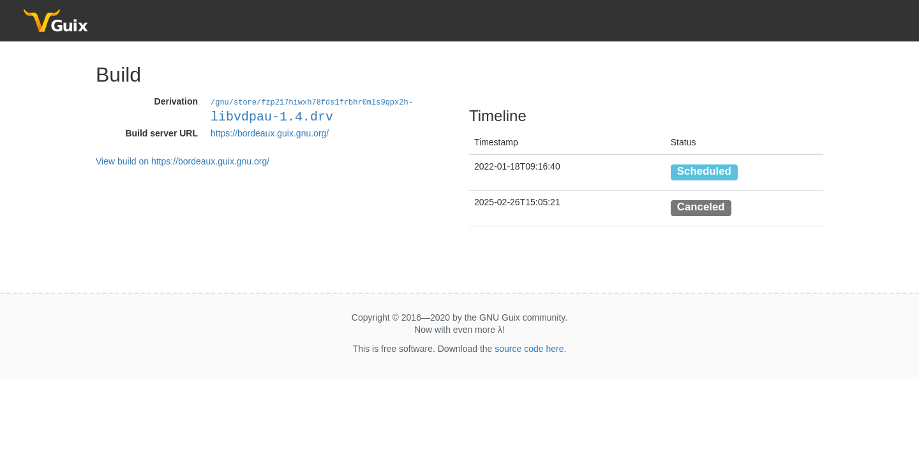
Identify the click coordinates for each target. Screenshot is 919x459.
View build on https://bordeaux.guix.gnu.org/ (182, 161)
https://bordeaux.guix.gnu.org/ (270, 132)
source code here (529, 349)
